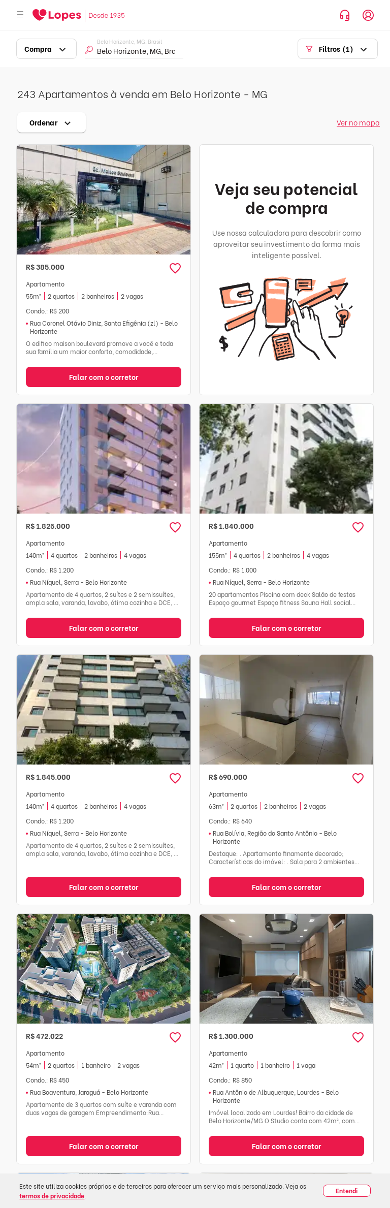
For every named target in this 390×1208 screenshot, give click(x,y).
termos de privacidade (51, 1195)
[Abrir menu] (20, 15)
